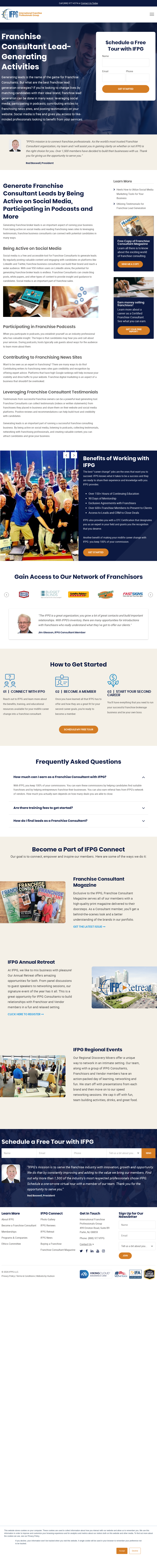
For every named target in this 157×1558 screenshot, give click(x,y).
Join (125, 1256)
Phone (129, 71)
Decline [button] (135, 1551)
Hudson (51, 1276)
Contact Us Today (89, 3)
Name (105, 56)
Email (105, 71)
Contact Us (87, 1244)
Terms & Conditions (25, 1276)
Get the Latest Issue (89, 926)
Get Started (125, 89)
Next (74, 455)
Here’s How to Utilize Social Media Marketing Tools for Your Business (135, 194)
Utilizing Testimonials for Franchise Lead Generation (131, 206)
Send (148, 1153)
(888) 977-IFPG (96, 1238)
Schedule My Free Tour (78, 729)
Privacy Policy (8, 1276)
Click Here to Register (26, 1014)
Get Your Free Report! (134, 330)
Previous (66, 455)
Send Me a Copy (130, 264)
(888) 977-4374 (70, 3)
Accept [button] (122, 1551)
